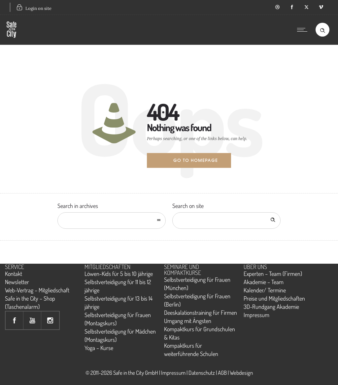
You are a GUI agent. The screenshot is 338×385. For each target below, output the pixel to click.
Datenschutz (201, 372)
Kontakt (13, 273)
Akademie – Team (264, 281)
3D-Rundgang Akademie (271, 306)
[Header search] (322, 29)
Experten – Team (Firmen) (273, 273)
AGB (222, 372)
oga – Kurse (101, 347)
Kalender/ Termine (265, 290)
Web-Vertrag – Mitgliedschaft (37, 290)
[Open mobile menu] (303, 29)
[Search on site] (226, 220)
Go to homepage (195, 160)
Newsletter (17, 281)
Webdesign (241, 372)
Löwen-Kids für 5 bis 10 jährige (118, 273)
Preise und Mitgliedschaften (274, 298)
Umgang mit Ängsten (187, 320)
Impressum (256, 314)
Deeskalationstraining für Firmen (200, 312)
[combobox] (111, 220)
